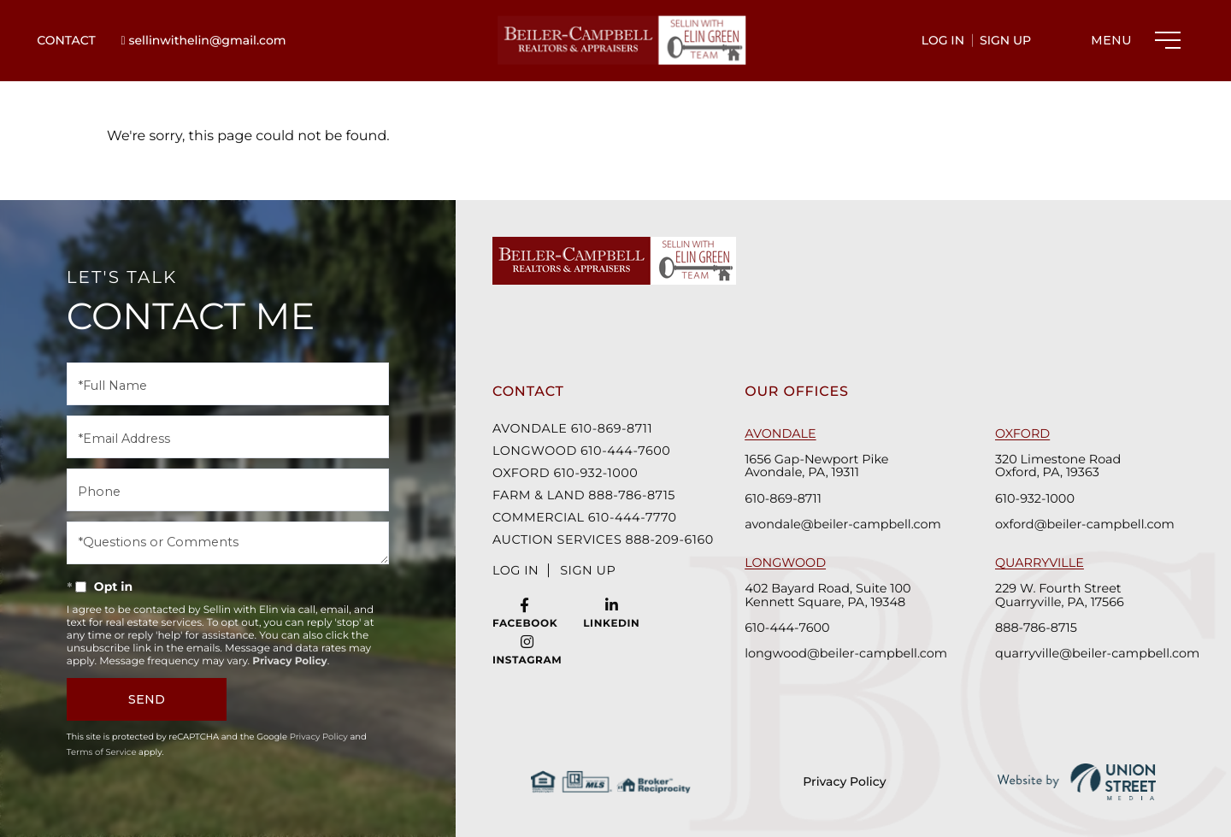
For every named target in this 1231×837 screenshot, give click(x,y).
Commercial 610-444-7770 (584, 517)
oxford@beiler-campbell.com (1085, 523)
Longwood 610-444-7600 (581, 450)
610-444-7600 (787, 627)
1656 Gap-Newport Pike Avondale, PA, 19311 (816, 466)
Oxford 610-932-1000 (565, 472)
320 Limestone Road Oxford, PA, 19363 (1058, 466)
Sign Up (1005, 40)
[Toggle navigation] (1131, 40)
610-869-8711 (783, 498)
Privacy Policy (845, 781)
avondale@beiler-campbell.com (842, 523)
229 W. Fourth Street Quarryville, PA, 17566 (1059, 595)
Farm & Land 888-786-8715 (583, 495)
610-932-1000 (1035, 498)
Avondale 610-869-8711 (572, 428)
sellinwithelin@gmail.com (203, 40)
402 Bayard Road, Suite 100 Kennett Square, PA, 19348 (827, 595)
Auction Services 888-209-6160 (597, 539)
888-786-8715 (1036, 627)
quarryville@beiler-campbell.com (1094, 652)
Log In (943, 40)
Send (146, 699)
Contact (66, 40)
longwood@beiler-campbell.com (844, 652)
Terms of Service (102, 751)
